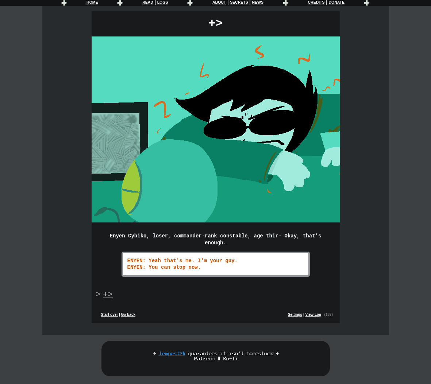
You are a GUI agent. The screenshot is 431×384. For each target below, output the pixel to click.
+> (108, 294)
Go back (128, 315)
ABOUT (219, 2)
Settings (295, 315)
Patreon (204, 358)
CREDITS (316, 2)
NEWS (257, 2)
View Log (313, 315)
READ (147, 2)
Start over (109, 315)
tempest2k (172, 353)
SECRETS (239, 2)
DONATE (336, 2)
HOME (92, 2)
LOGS (162, 2)
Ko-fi (230, 358)
